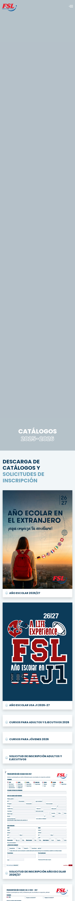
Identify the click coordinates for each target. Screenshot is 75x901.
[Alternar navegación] (69, 6)
